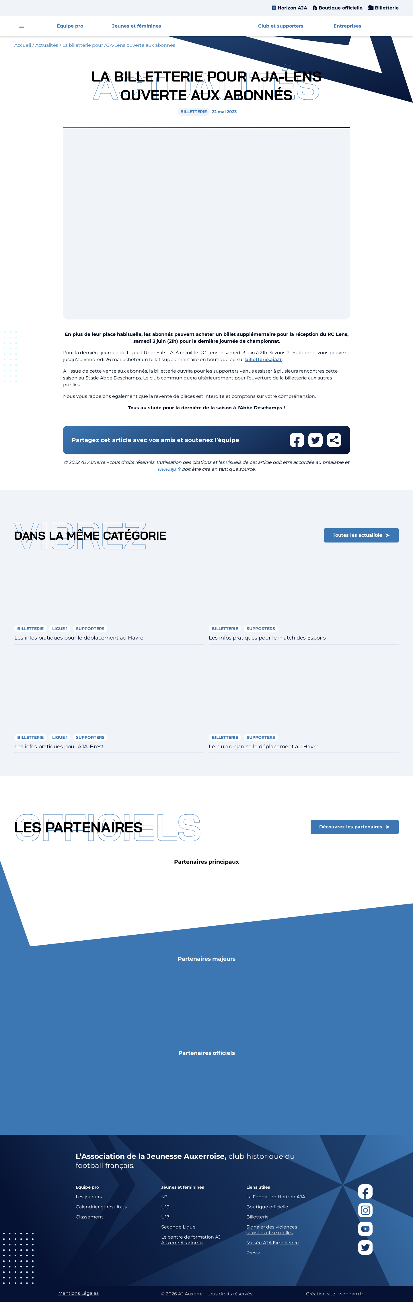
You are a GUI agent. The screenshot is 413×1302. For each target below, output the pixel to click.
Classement (89, 1217)
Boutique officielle (340, 8)
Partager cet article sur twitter (315, 440)
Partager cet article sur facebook (297, 440)
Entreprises (347, 26)
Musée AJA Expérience (272, 1242)
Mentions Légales (78, 1293)
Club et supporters (280, 26)
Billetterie (386, 8)
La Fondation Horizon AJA (275, 1197)
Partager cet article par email (334, 440)
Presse (254, 1253)
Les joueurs (89, 1197)
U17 (165, 1217)
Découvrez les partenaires (350, 827)
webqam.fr (350, 1294)
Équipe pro (70, 26)
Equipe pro (87, 1187)
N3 (164, 1197)
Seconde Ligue (178, 1227)
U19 (165, 1207)
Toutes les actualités (357, 535)
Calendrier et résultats (101, 1207)
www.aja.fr (168, 469)
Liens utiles (258, 1187)
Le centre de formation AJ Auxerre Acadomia (191, 1239)
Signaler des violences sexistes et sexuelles (271, 1229)
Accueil (22, 45)
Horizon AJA (292, 8)
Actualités (46, 45)
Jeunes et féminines (136, 26)
